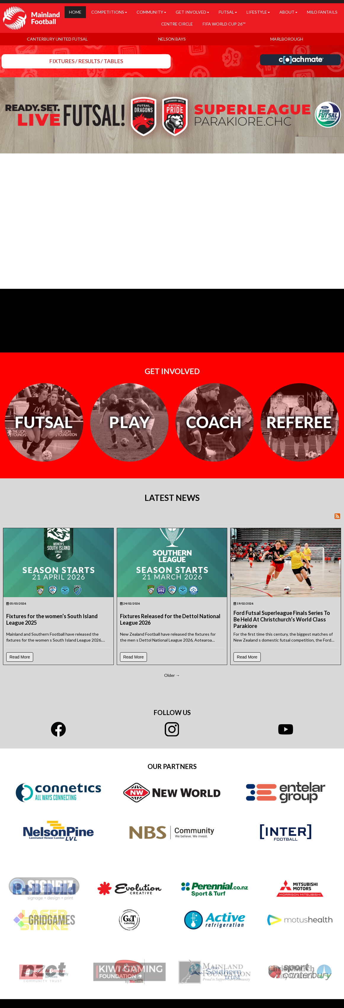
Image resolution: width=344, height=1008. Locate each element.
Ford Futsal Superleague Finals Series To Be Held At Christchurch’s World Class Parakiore (281, 619)
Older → (172, 675)
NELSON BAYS (172, 38)
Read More (19, 657)
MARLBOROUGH (286, 38)
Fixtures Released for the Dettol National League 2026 (170, 619)
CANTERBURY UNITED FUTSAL (57, 38)
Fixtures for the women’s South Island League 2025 (52, 619)
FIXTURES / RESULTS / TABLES (86, 61)
